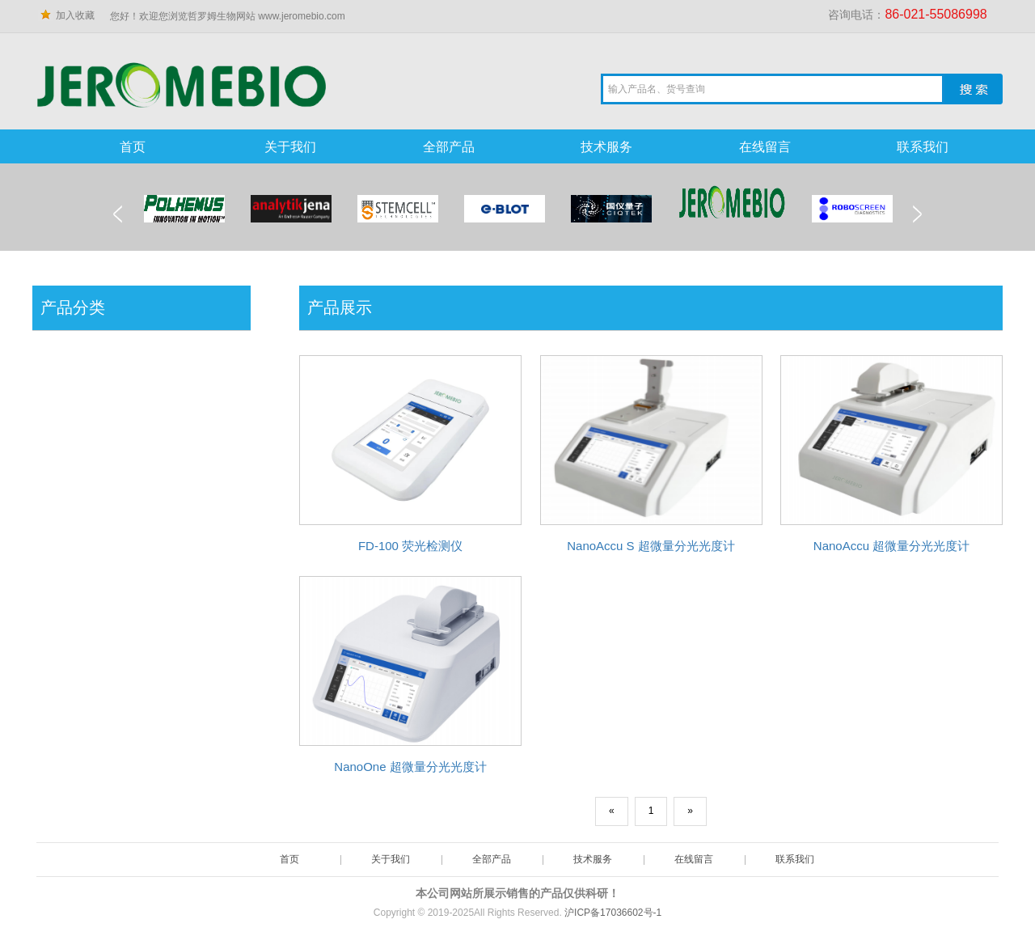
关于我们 (290, 147)
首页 (133, 147)
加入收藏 (75, 15)
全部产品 (449, 147)
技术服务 (606, 147)
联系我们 (922, 147)
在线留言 (765, 147)
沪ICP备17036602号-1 (612, 912)
